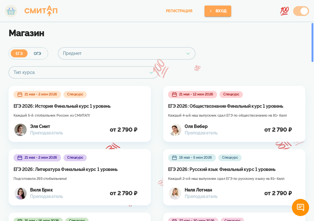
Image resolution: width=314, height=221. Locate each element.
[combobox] (126, 53)
